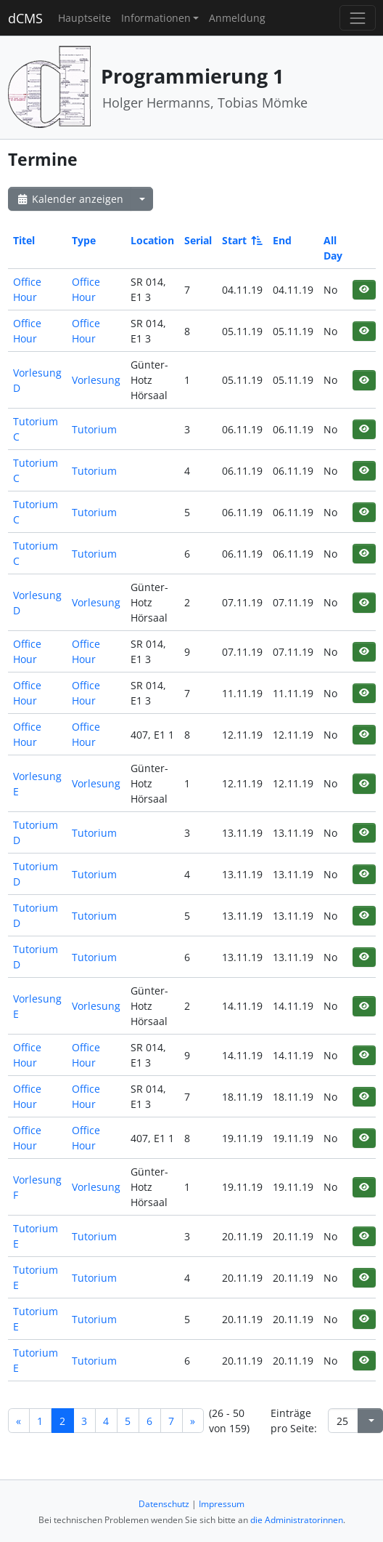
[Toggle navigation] (357, 18)
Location (152, 240)
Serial (198, 240)
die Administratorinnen (296, 1520)
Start (241, 240)
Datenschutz (164, 1504)
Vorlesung (96, 380)
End (282, 240)
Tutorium (94, 429)
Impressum (221, 1504)
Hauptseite (84, 18)
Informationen (156, 18)
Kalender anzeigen (69, 199)
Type (84, 240)
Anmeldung (237, 18)
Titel (24, 240)
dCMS (25, 18)
